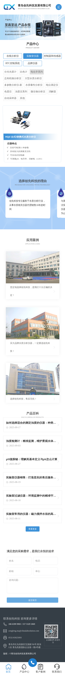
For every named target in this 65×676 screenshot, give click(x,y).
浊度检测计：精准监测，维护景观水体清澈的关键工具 (31, 442)
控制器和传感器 (52, 56)
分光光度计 (10, 71)
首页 (8, 671)
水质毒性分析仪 (33, 85)
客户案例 (40, 671)
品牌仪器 (32, 63)
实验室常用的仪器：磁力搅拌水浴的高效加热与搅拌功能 (31, 515)
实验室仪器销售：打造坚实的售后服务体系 (31, 478)
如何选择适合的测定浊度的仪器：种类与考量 (31, 423)
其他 (22, 98)
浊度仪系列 (21, 91)
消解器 (52, 91)
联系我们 (57, 671)
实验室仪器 (33, 56)
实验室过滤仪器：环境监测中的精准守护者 (31, 496)
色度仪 (8, 91)
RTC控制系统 (13, 63)
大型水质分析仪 (33, 78)
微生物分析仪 (38, 91)
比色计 (23, 71)
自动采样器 (10, 98)
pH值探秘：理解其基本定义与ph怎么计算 (31, 460)
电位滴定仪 (52, 85)
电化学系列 (37, 71)
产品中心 (24, 671)
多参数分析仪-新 (13, 85)
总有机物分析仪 (12, 78)
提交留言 (32, 605)
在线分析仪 (13, 56)
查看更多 (32, 529)
